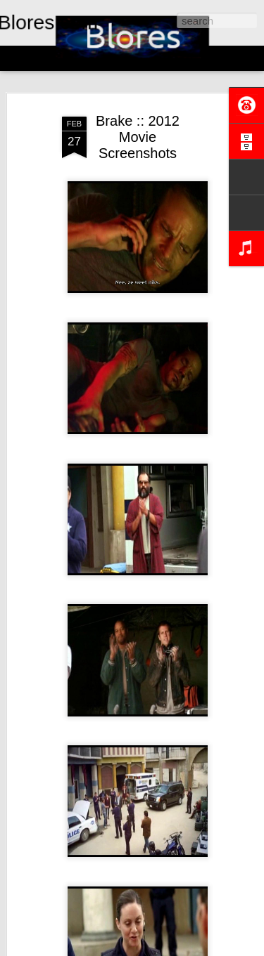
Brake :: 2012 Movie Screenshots (138, 137)
